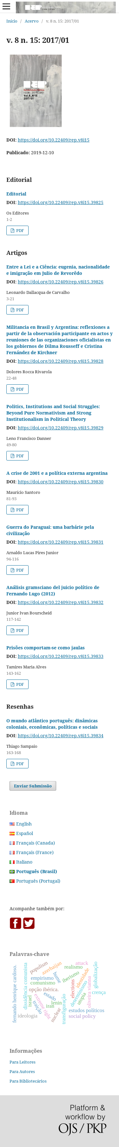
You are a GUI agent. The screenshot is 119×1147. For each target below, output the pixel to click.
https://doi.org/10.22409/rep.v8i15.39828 (60, 361)
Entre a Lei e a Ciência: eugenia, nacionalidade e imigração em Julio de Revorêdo (58, 270)
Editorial (16, 194)
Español (24, 833)
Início (11, 21)
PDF (19, 230)
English (24, 824)
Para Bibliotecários (28, 1081)
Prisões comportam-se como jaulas (45, 648)
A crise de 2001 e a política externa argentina (57, 473)
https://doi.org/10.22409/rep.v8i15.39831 (60, 542)
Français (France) (35, 852)
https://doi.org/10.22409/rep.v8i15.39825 (60, 202)
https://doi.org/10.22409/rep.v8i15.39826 (60, 282)
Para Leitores (23, 1062)
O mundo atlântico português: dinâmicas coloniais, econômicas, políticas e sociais (52, 724)
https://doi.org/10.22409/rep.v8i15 (53, 140)
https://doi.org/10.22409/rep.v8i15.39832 (60, 602)
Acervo (32, 21)
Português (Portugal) (38, 881)
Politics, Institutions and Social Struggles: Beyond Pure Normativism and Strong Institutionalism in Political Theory (53, 412)
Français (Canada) (35, 843)
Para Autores (22, 1071)
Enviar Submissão (33, 786)
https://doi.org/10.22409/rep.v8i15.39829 (60, 428)
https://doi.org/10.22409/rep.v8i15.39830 (60, 482)
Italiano (24, 862)
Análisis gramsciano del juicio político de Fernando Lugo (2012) (52, 590)
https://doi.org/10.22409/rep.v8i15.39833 (60, 656)
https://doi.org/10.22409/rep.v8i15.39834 (60, 736)
